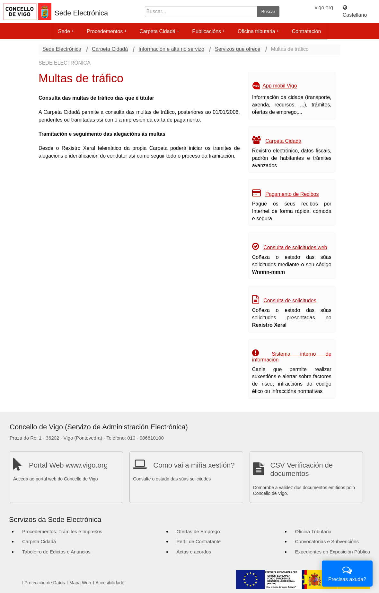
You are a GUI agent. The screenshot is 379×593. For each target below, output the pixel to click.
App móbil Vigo (279, 86)
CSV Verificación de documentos (301, 469)
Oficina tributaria (258, 31)
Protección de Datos (44, 582)
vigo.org (324, 7)
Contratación (306, 31)
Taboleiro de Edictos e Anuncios (56, 551)
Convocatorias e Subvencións (327, 541)
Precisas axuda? (347, 573)
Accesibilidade (110, 582)
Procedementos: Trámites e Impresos (62, 531)
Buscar (268, 11)
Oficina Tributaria (313, 531)
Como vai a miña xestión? (193, 465)
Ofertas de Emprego (198, 531)
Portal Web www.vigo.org (68, 465)
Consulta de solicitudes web (295, 247)
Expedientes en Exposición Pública (332, 551)
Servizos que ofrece (237, 49)
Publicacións (208, 31)
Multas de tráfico (290, 49)
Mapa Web (80, 582)
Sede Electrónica (81, 13)
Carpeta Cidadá (159, 31)
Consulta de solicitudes (289, 300)
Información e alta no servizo (171, 49)
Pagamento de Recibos (292, 194)
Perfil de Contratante (199, 541)
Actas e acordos (194, 551)
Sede (66, 31)
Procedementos (107, 31)
